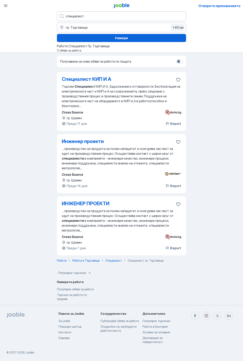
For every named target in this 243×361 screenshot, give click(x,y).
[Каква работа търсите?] (121, 16)
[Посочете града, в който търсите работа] (121, 27)
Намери (121, 38)
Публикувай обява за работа (120, 321)
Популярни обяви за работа (75, 289)
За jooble (64, 321)
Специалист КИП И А (86, 79)
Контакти (65, 332)
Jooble (30, 352)
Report (173, 124)
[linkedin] (229, 316)
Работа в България (155, 326)
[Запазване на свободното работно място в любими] (178, 80)
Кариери (64, 338)
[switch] (179, 61)
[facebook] (195, 316)
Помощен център (70, 326)
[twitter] (218, 316)
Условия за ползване (156, 332)
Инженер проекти (83, 141)
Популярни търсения (75, 273)
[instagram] (206, 316)
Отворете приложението (219, 6)
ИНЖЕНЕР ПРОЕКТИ (85, 203)
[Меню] (6, 6)
